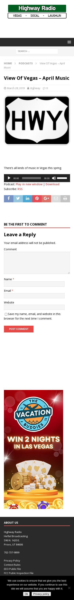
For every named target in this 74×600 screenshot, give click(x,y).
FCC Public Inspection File (19, 573)
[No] (69, 588)
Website (9, 302)
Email (8, 291)
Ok (26, 593)
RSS (20, 189)
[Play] (9, 178)
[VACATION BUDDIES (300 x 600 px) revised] (33, 507)
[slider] (31, 178)
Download (52, 184)
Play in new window (29, 184)
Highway (35, 88)
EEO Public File (12, 569)
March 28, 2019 (16, 88)
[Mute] (54, 178)
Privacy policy (41, 593)
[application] (37, 178)
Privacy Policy (12, 560)
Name (8, 279)
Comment (10, 249)
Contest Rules (12, 564)
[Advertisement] (39, 28)
